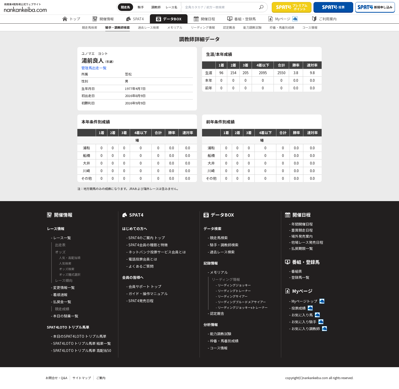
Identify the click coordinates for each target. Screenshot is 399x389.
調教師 (156, 7)
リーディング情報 (203, 27)
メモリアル (174, 27)
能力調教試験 (252, 27)
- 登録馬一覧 (299, 277)
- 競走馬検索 (218, 237)
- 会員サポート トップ (143, 286)
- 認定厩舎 (216, 313)
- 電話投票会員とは (141, 259)
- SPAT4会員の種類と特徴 (147, 244)
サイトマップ (82, 378)
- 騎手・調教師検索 (223, 244)
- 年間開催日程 (301, 223)
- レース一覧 (61, 237)
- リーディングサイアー (232, 296)
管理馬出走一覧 (93, 67)
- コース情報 (217, 347)
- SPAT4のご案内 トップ (145, 237)
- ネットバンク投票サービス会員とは (156, 251)
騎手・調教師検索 (117, 27)
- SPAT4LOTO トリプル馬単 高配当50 (81, 350)
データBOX (168, 18)
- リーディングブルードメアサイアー (241, 302)
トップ (71, 18)
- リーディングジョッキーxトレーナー (242, 307)
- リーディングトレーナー (233, 290)
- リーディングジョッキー (233, 285)
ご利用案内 (324, 18)
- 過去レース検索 (221, 251)
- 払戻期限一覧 (301, 248)
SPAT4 (135, 18)
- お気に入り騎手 (302, 321)
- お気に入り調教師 (304, 328)
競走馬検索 (89, 27)
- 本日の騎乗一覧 (64, 315)
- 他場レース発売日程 (306, 242)
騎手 (141, 7)
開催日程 (204, 18)
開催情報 (103, 18)
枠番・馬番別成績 (282, 27)
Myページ (282, 18)
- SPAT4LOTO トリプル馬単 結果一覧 (81, 343)
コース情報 (309, 27)
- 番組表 (295, 271)
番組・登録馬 (241, 18)
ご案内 (100, 378)
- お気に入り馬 (301, 314)
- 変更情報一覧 (63, 287)
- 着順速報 (59, 294)
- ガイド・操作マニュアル (147, 293)
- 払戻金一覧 (61, 301)
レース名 (171, 7)
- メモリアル (218, 272)
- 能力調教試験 (219, 333)
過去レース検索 (148, 27)
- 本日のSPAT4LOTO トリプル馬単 (78, 336)
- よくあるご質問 (139, 266)
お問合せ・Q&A (56, 378)
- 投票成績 (297, 308)
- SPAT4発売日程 (139, 300)
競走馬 (125, 7)
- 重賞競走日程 (301, 230)
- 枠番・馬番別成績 (223, 340)
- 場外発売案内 (301, 236)
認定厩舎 (229, 27)
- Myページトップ (303, 301)
